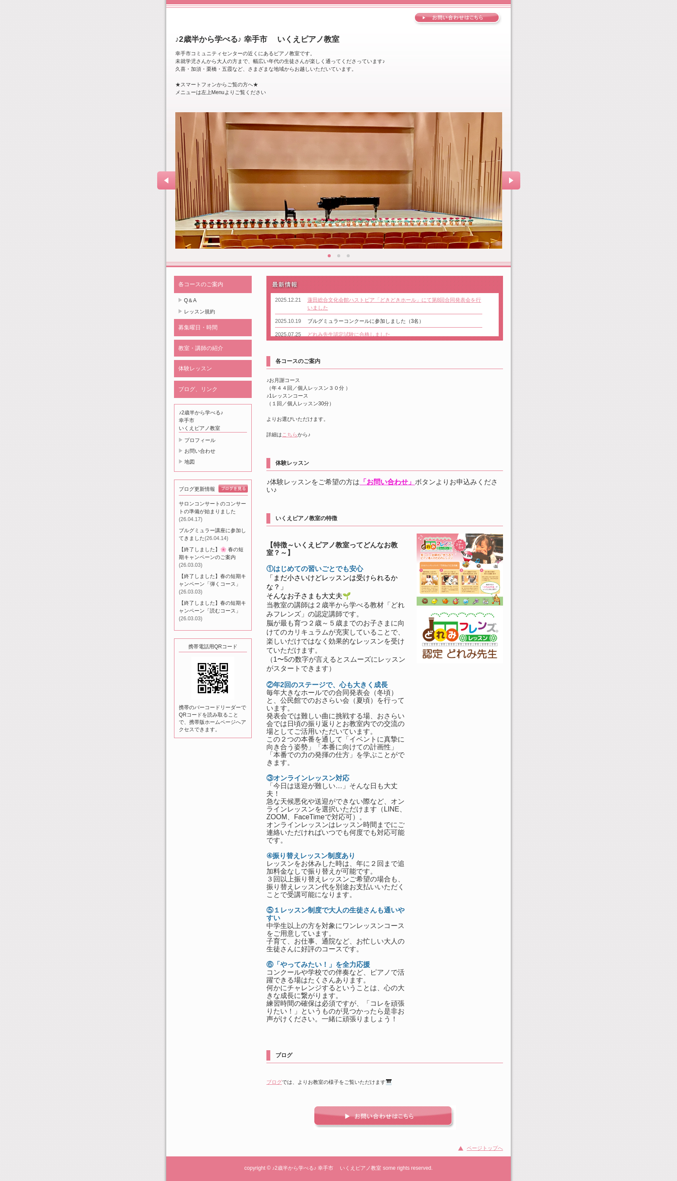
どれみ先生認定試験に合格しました (348, 335)
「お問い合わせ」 (387, 482)
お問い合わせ (199, 451)
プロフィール (199, 440)
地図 (189, 462)
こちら (289, 435)
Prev (166, 180)
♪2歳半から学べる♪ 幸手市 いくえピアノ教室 (257, 39)
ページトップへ (485, 1148)
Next (511, 180)
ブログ (274, 1082)
